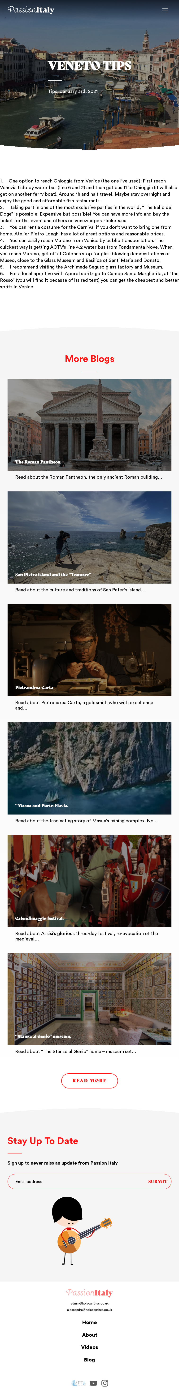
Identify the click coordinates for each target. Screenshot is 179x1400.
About (89, 1335)
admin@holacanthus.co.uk (90, 1303)
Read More (89, 1081)
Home (89, 1322)
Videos (89, 1347)
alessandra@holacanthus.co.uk (89, 1310)
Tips (52, 91)
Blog (89, 1359)
